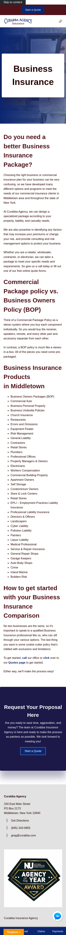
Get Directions (20, 820)
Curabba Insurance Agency (21, 918)
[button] (33, 751)
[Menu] (60, 21)
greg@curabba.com (23, 835)
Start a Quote (33, 9)
